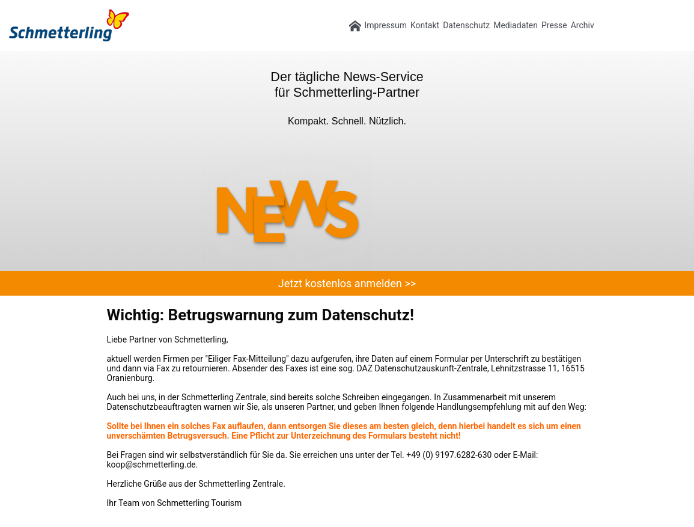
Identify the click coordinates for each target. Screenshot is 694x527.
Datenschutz (466, 25)
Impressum (386, 25)
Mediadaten (515, 25)
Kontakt (424, 25)
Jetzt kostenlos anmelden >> (347, 283)
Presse (554, 25)
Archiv (582, 25)
